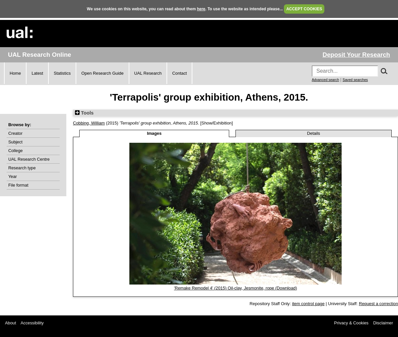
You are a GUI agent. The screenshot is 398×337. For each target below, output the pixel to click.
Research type (22, 167)
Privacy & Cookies (351, 322)
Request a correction (378, 303)
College (15, 150)
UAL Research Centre (29, 159)
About (10, 322)
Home (15, 73)
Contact (179, 73)
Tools (84, 113)
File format (18, 185)
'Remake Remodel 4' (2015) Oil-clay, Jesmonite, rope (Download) (235, 288)
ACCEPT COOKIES (304, 9)
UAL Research (148, 73)
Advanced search (325, 80)
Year (12, 176)
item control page (308, 303)
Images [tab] (154, 133)
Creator (15, 133)
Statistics (62, 73)
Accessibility (32, 322)
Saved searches (355, 80)
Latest (37, 73)
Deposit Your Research (356, 54)
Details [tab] (313, 133)
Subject (15, 141)
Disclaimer (383, 322)
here (201, 9)
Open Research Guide (102, 73)
